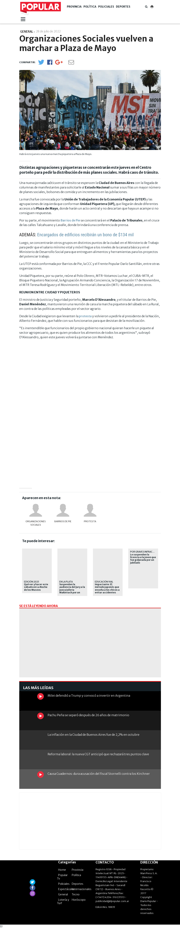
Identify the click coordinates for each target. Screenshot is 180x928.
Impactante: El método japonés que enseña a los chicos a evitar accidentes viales (107, 590)
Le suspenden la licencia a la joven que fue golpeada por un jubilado (143, 558)
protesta (85, 316)
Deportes (123, 6)
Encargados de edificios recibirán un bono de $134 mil (85, 234)
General (63, 894)
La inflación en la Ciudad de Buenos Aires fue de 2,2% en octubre (93, 734)
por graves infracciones (145, 551)
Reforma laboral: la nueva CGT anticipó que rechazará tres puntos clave (98, 754)
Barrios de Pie (70, 220)
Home (62, 869)
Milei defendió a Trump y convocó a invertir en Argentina (89, 695)
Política (89, 6)
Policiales (106, 6)
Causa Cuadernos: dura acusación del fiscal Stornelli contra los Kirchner (99, 774)
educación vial (104, 581)
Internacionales (81, 889)
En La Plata (66, 581)
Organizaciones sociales (35, 523)
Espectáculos (66, 889)
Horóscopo (79, 899)
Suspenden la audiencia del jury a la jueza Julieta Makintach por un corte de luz (72, 590)
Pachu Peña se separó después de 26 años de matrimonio (88, 715)
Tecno (76, 894)
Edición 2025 (31, 581)
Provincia (74, 6)
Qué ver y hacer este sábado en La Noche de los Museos (36, 587)
